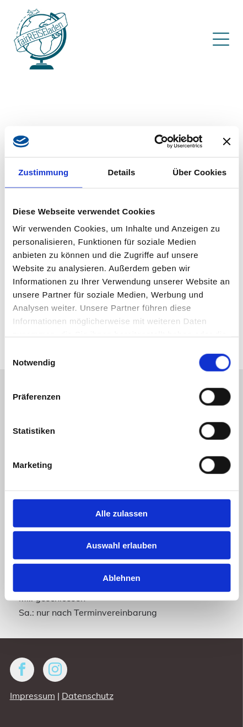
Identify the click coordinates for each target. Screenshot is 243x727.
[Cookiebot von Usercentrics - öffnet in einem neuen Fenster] (154, 141)
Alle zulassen (121, 513)
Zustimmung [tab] (43, 172)
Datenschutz (88, 695)
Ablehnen (121, 578)
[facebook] (22, 671)
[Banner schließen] (226, 142)
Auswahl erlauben (121, 545)
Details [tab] (122, 172)
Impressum (32, 695)
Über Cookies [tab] (199, 172)
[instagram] (55, 671)
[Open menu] (221, 39)
